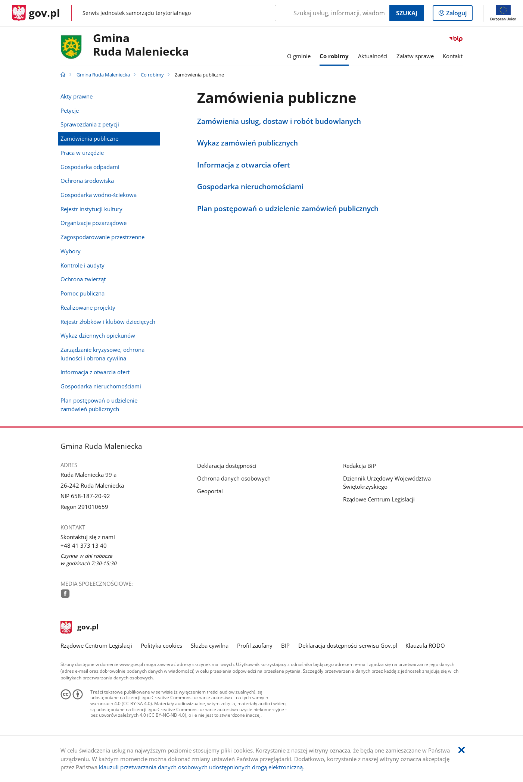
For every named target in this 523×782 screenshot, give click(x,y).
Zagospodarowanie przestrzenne (102, 237)
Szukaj (406, 13)
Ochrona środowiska (87, 180)
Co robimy (152, 74)
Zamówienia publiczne (89, 138)
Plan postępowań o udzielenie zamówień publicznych (98, 405)
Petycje (69, 110)
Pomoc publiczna (82, 293)
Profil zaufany (255, 645)
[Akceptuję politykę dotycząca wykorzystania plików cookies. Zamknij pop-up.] (461, 750)
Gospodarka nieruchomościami (100, 386)
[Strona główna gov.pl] (36, 13)
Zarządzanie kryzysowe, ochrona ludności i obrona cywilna (102, 354)
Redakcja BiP (359, 465)
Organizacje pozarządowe (93, 222)
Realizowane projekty (87, 307)
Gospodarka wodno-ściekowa (98, 194)
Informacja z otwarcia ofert (95, 372)
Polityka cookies (161, 645)
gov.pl (79, 627)
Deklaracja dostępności (226, 465)
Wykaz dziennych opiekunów (97, 335)
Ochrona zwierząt (83, 279)
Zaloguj (459, 14)
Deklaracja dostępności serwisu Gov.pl (347, 645)
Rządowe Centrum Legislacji (379, 499)
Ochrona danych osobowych (234, 478)
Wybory (70, 251)
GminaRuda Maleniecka (141, 45)
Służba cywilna (209, 645)
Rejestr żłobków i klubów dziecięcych (107, 321)
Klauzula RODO (425, 645)
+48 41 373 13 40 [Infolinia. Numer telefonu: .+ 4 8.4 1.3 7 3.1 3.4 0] (83, 545)
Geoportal (210, 491)
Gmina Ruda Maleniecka (103, 74)
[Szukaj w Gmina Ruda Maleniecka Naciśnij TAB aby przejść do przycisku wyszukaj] (332, 13)
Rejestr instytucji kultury (91, 209)
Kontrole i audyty (82, 265)
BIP (285, 645)
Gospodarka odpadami (89, 167)
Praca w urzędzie (82, 152)
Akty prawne (76, 96)
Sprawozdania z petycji (89, 124)
